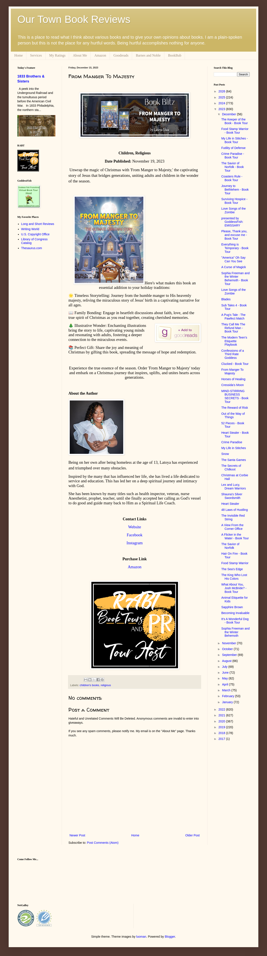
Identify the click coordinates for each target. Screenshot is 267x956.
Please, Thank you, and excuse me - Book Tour (234, 235)
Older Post (192, 835)
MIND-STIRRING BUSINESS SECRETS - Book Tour (234, 396)
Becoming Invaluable (235, 613)
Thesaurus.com (31, 248)
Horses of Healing (233, 379)
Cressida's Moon (232, 385)
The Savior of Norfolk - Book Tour (232, 166)
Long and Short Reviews (37, 224)
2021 (222, 715)
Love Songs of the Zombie (233, 210)
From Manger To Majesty (232, 371)
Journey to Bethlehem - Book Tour (235, 189)
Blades (226, 299)
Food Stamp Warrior (235, 563)
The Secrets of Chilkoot (231, 467)
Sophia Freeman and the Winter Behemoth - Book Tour (235, 278)
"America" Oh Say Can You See (233, 259)
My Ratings (57, 55)
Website (134, 527)
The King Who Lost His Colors (234, 576)
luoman (141, 936)
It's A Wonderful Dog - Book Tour (235, 620)
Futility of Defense (233, 148)
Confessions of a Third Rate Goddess (232, 354)
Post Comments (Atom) (102, 842)
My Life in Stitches (233, 448)
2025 (222, 97)
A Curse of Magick (233, 267)
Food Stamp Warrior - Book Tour (235, 130)
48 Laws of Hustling (234, 509)
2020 (222, 721)
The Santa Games (233, 460)
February (228, 696)
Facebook (134, 535)
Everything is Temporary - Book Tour (234, 248)
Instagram (134, 543)
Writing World (30, 229)
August (227, 661)
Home (18, 55)
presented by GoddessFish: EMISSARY (232, 222)
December (229, 114)
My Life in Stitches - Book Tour (234, 140)
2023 (222, 109)
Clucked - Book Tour (235, 364)
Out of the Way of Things (233, 415)
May (225, 678)
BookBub (174, 55)
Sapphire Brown (232, 607)
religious (106, 685)
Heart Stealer (230, 503)
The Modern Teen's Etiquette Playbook (234, 341)
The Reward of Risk (234, 407)
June (225, 672)
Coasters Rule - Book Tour (231, 178)
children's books (89, 685)
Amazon (100, 55)
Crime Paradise (231, 442)
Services (36, 55)
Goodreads (120, 55)
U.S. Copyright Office (35, 234)
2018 (222, 733)
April (225, 684)
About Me (80, 55)
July (225, 666)
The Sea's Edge (232, 569)
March (226, 690)
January (228, 702)
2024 (222, 103)
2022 (222, 709)
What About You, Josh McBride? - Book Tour (233, 588)
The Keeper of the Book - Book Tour (234, 121)
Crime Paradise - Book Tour (232, 155)
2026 (222, 91)
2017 (222, 739)
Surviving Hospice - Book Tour (234, 200)
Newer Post (77, 835)
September (230, 655)
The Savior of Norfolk (230, 545)
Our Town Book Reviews (73, 19)
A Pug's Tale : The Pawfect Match (233, 316)
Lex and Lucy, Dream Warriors (233, 486)
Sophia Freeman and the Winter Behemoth (235, 632)
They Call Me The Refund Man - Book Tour (233, 328)
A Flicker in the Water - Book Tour (235, 536)
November (229, 643)
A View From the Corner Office (232, 526)
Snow (225, 454)
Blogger (170, 936)
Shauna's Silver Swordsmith (231, 496)
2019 (222, 727)
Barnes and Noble (148, 55)
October (228, 649)
